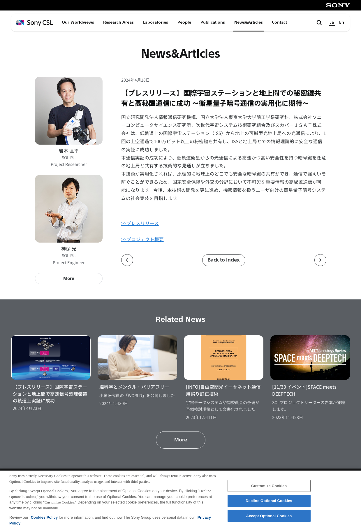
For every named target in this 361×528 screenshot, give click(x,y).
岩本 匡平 (69, 150)
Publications (212, 22)
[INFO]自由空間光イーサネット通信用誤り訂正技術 (223, 390)
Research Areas (118, 22)
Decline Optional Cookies (269, 504)
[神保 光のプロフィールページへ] (69, 209)
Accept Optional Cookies (269, 519)
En (341, 22)
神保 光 (68, 248)
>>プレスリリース (140, 223)
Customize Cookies (269, 489)
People (184, 22)
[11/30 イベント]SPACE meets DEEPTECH (304, 390)
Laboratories (155, 22)
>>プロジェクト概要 (142, 239)
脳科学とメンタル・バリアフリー (134, 386)
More (68, 278)
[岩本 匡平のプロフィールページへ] (69, 110)
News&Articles (248, 22)
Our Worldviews (78, 22)
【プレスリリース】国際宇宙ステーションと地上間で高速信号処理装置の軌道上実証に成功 (50, 393)
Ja (332, 22)
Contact (279, 22)
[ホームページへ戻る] (34, 23)
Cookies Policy (44, 520)
